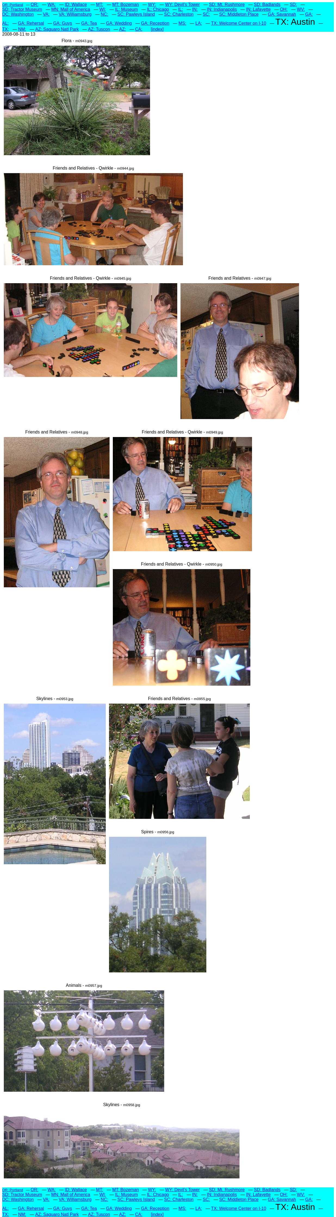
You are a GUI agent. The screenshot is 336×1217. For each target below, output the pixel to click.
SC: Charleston (179, 14)
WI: (102, 9)
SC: (206, 14)
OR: (34, 4)
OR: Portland (12, 5)
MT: (99, 4)
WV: (301, 9)
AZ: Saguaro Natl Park (57, 29)
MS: (182, 23)
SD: (293, 4)
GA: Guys (62, 23)
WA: (52, 4)
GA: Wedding (119, 23)
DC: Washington (18, 14)
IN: (195, 9)
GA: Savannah (282, 14)
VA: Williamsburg (75, 14)
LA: (198, 23)
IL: (180, 9)
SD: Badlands (267, 4)
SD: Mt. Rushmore (227, 4)
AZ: (122, 29)
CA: (138, 29)
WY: (152, 4)
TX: (5, 29)
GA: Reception (155, 23)
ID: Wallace (76, 4)
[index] (157, 29)
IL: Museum (126, 9)
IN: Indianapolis (222, 9)
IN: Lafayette (258, 9)
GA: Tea (89, 23)
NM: (22, 29)
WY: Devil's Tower (182, 4)
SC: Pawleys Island (136, 14)
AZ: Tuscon (99, 29)
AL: (5, 23)
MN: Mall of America (70, 9)
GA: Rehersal (31, 23)
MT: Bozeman (125, 4)
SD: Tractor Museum (22, 9)
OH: (284, 9)
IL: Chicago (158, 9)
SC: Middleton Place (239, 14)
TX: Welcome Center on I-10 (238, 23)
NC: (104, 14)
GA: (309, 14)
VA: (46, 14)
